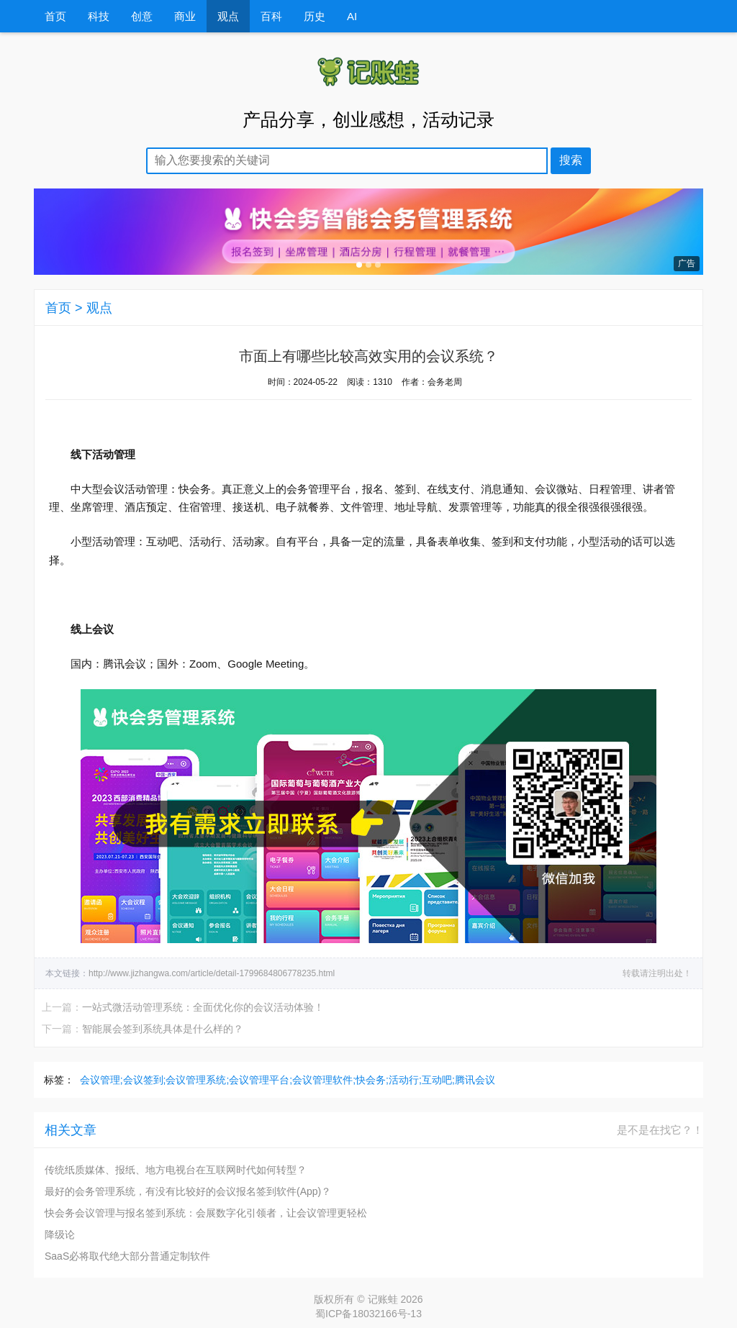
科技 (98, 16)
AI (352, 16)
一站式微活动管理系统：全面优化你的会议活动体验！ (203, 1007)
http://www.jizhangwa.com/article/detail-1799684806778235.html (212, 973)
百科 (271, 16)
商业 (185, 16)
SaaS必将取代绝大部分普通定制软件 (127, 1256)
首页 (55, 16)
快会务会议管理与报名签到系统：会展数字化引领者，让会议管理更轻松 (206, 1213)
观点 (228, 16)
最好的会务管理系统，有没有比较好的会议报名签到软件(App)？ (188, 1191)
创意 (142, 16)
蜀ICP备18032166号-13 (368, 1313)
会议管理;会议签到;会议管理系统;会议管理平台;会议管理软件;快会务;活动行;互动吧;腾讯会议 (287, 1080)
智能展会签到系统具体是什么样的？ (162, 1028)
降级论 (60, 1234)
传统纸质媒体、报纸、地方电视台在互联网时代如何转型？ (176, 1169)
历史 (314, 16)
